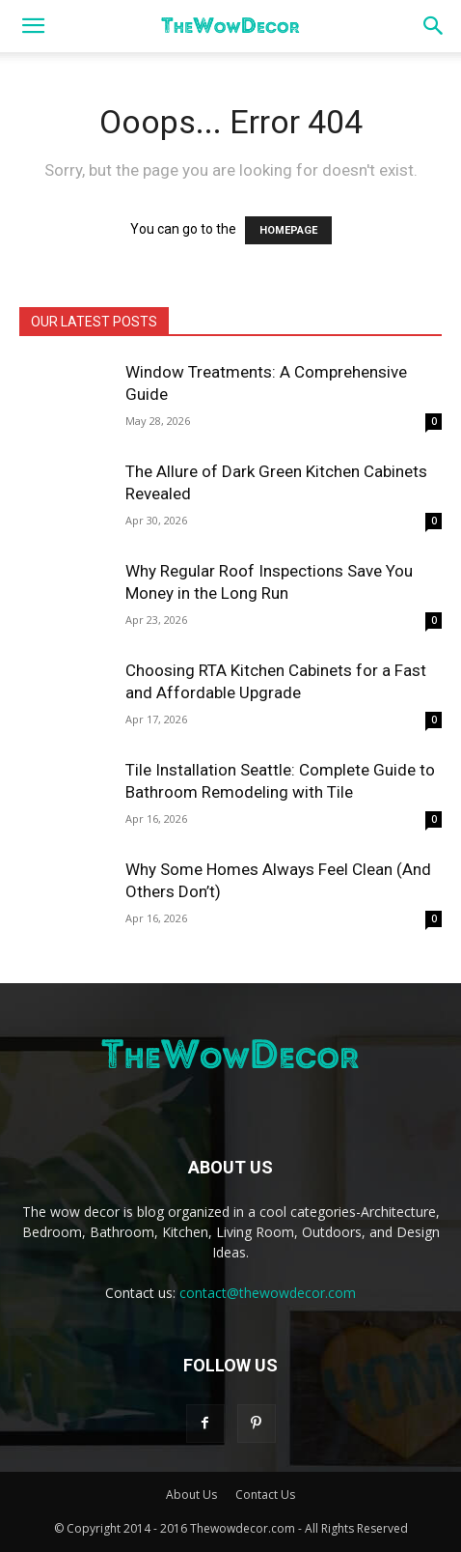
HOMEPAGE (288, 230)
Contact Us (265, 1494)
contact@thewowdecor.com (267, 1293)
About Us (191, 1494)
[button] (33, 26)
